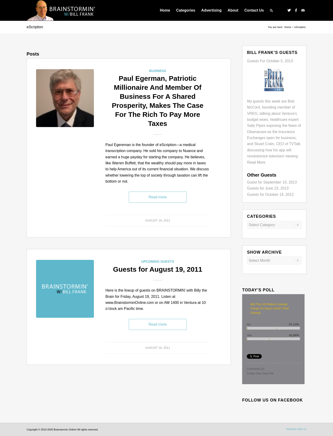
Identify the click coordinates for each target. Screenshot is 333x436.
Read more (157, 197)
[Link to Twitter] (289, 10)
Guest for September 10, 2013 (272, 182)
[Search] (271, 10)
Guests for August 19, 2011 (157, 269)
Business (157, 71)
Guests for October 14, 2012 (270, 194)
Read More (256, 162)
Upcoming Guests (157, 261)
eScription (35, 27)
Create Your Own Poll (260, 373)
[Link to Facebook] (296, 10)
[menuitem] (165, 10)
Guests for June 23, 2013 (268, 188)
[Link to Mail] (302, 10)
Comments (255, 369)
